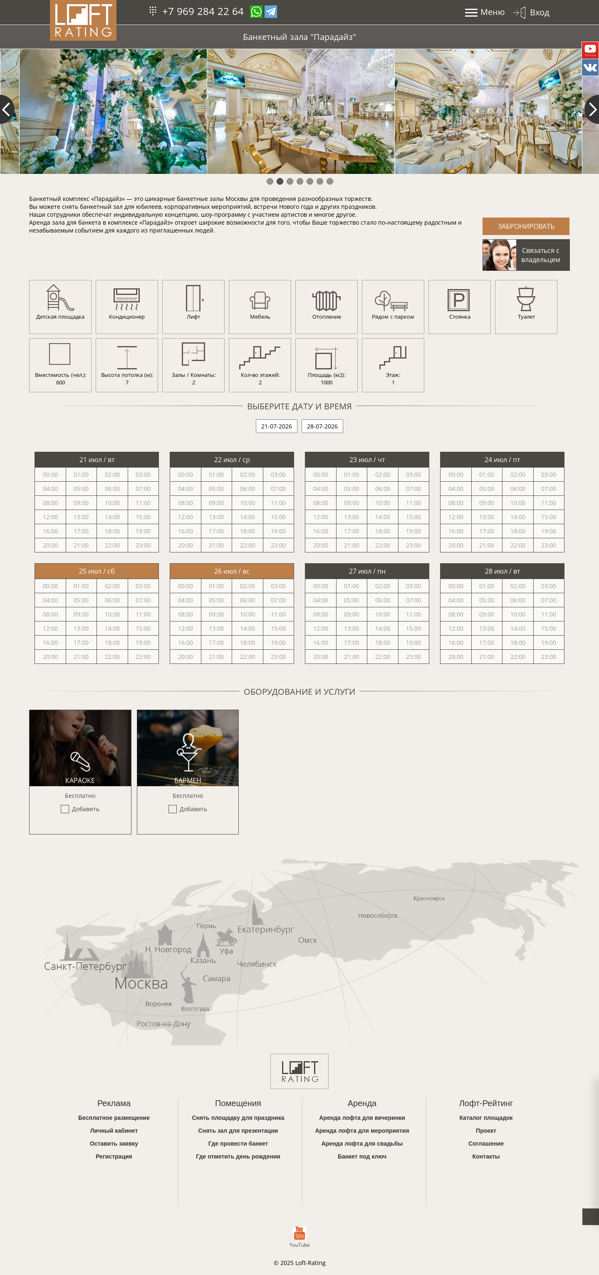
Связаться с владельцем (540, 255)
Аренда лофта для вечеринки (362, 1118)
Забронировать (526, 226)
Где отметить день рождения (238, 1156)
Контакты (486, 1156)
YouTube (300, 1237)
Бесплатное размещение (114, 1118)
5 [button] (309, 181)
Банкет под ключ (362, 1156)
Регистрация (114, 1156)
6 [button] (319, 181)
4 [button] (299, 181)
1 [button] (269, 181)
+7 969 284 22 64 (203, 11)
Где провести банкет (238, 1143)
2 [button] (279, 181)
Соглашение (486, 1143)
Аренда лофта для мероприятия (362, 1130)
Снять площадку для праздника (238, 1118)
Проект (486, 1130)
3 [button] (289, 181)
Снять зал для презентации (238, 1130)
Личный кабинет (114, 1130)
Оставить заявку (114, 1143)
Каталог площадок (485, 1118)
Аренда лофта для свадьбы (362, 1143)
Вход (539, 12)
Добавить (85, 809)
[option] (113, 111)
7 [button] (329, 181)
